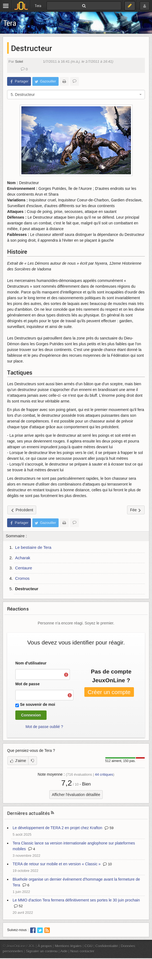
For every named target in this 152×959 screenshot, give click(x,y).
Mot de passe (27, 684)
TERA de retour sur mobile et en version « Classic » (57, 864)
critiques (104, 774)
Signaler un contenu (42, 951)
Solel (19, 61)
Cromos (22, 578)
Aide (63, 951)
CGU (89, 946)
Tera (9, 23)
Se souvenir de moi (37, 704)
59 (109, 828)
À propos (45, 946)
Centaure (23, 568)
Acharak (22, 557)
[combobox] (76, 94)
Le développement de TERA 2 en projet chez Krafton (57, 828)
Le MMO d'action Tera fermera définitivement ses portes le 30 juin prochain (76, 900)
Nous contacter (82, 951)
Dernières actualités (28, 813)
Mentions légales (68, 946)
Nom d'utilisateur (31, 663)
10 (107, 864)
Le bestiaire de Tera (33, 547)
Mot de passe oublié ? (44, 726)
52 (18, 906)
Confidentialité (106, 946)
